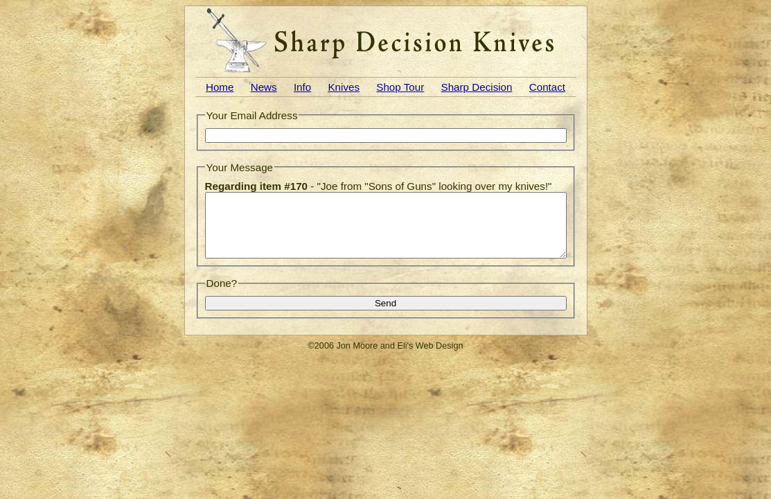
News (264, 87)
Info (302, 87)
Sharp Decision (477, 87)
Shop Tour (400, 87)
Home (220, 87)
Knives (344, 87)
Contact (547, 87)
